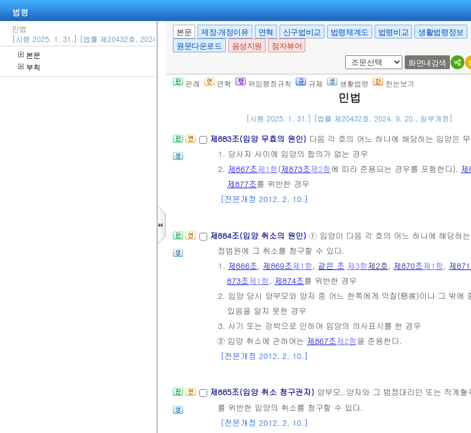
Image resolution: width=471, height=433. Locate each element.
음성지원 (247, 46)
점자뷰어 (287, 46)
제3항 (357, 265)
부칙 (29, 67)
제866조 (242, 265)
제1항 (267, 168)
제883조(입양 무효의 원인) (259, 138)
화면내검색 (427, 62)
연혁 (265, 32)
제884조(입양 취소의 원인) (259, 235)
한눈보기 (393, 83)
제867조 (242, 168)
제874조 (289, 280)
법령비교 (393, 32)
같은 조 (331, 265)
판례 (186, 83)
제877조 (242, 183)
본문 (29, 55)
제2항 (320, 168)
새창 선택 (349, 55)
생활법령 (348, 83)
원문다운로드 (199, 46)
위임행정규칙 (264, 83)
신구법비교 (302, 32)
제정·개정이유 (224, 32)
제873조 (295, 168)
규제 (309, 83)
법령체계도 (350, 32)
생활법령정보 (441, 32)
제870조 (408, 265)
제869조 (277, 265)
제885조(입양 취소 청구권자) (263, 392)
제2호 (377, 265)
